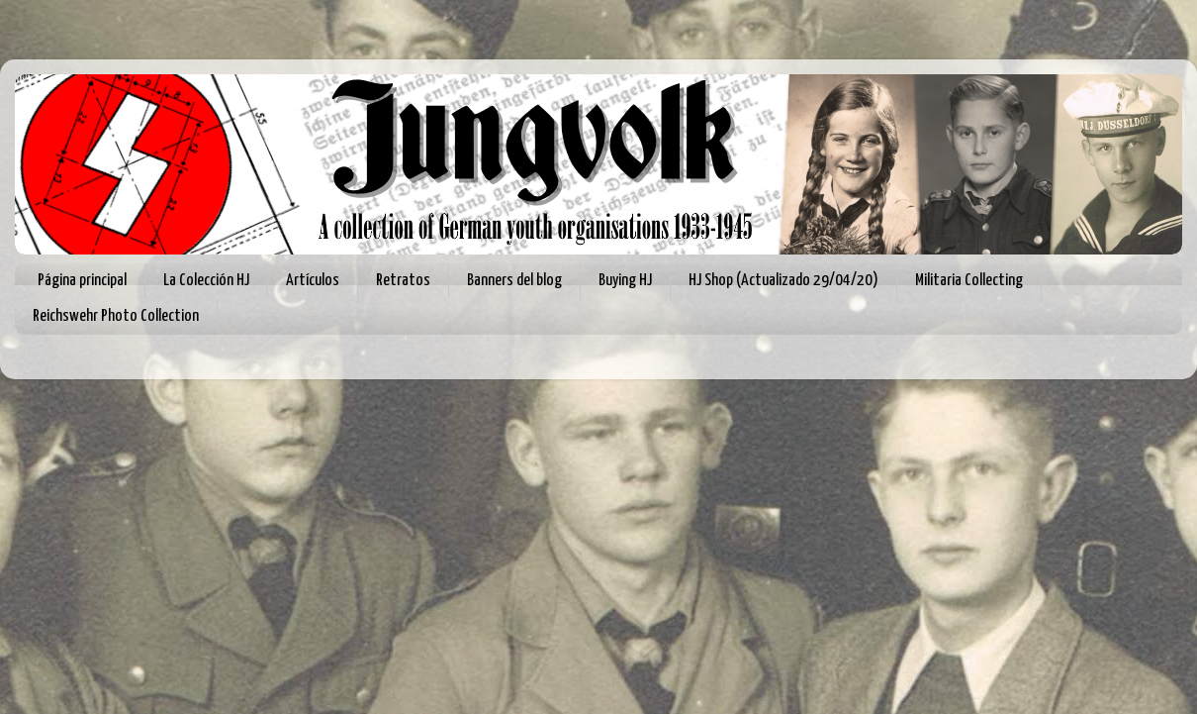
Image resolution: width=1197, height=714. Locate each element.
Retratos (403, 280)
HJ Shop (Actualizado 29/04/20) (783, 280)
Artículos (312, 280)
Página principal (82, 280)
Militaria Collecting (969, 280)
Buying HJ (625, 280)
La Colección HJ (206, 280)
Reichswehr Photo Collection (116, 316)
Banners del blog (514, 280)
